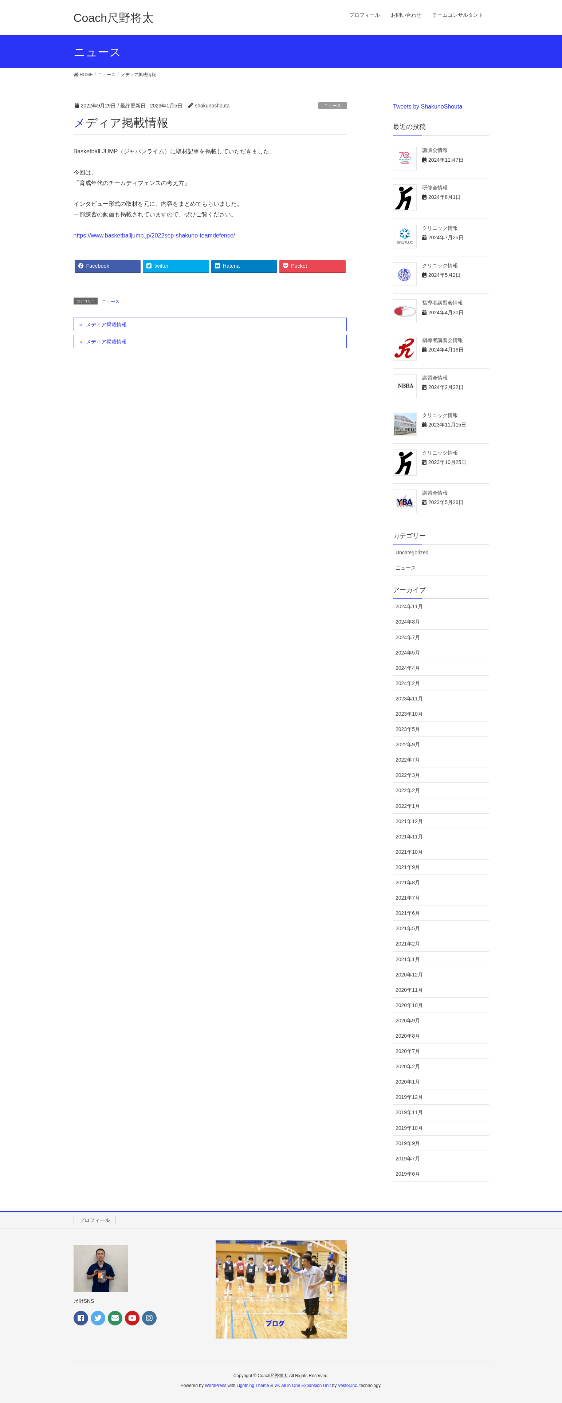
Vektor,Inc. (348, 1385)
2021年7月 (408, 898)
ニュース (332, 105)
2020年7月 (408, 1051)
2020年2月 (408, 1066)
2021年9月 (408, 867)
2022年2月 (408, 790)
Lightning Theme (253, 1385)
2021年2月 (408, 944)
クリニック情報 (440, 228)
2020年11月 (409, 990)
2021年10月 (409, 852)
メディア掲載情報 (106, 324)
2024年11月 (409, 606)
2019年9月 (408, 1143)
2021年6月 (408, 913)
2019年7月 (408, 1159)
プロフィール (94, 1220)
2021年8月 (408, 882)
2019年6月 (408, 1174)
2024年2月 (408, 683)
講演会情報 (435, 150)
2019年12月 (409, 1097)
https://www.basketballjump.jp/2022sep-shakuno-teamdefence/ (154, 235)
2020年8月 (408, 1036)
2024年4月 (408, 668)
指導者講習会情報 (442, 303)
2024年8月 (408, 622)
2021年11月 (409, 837)
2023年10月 (409, 714)
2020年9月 (408, 1020)
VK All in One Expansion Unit (302, 1385)
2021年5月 (408, 928)
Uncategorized (412, 552)
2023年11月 (409, 699)
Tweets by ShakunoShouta (427, 106)
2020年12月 (409, 975)
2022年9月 (408, 744)
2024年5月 (408, 653)
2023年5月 (408, 729)
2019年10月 (409, 1128)
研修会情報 (435, 187)
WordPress (215, 1385)
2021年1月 (408, 959)
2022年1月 (408, 806)
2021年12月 (409, 821)
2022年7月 (408, 760)
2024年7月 (408, 637)
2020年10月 (409, 1005)
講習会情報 (435, 378)
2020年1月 (408, 1082)
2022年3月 (408, 775)
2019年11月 (409, 1112)
